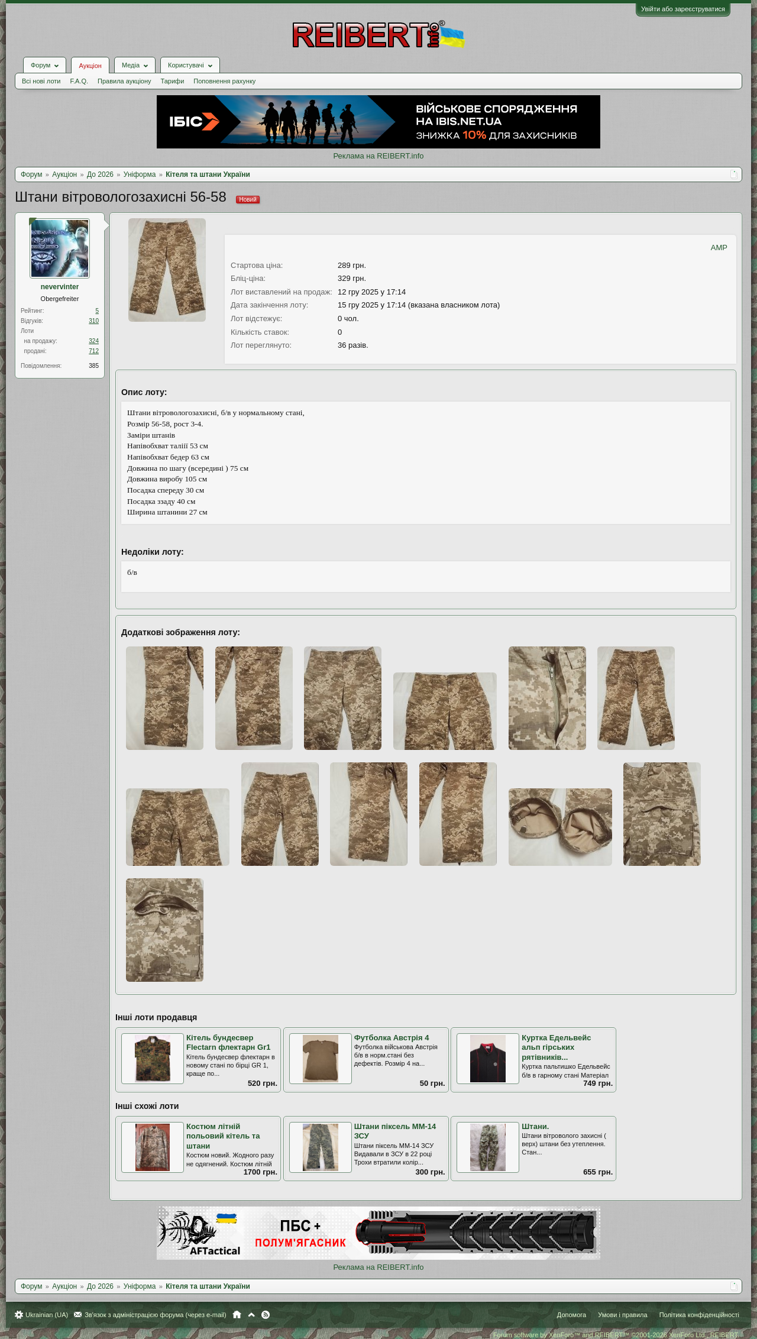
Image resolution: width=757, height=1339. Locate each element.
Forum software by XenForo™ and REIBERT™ (616, 1334)
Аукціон (90, 65)
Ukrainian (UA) (46, 1314)
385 (94, 366)
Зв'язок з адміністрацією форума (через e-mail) (156, 1314)
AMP (719, 247)
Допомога (571, 1314)
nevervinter (60, 287)
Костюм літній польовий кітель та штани (223, 1136)
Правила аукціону (124, 81)
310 (94, 321)
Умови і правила (622, 1314)
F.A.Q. (79, 81)
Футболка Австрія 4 (391, 1037)
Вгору (251, 1315)
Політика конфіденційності (699, 1314)
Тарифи (173, 81)
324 (94, 341)
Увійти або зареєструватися (683, 8)
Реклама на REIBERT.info (378, 155)
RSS (265, 1315)
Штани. (535, 1126)
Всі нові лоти (41, 81)
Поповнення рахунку (224, 81)
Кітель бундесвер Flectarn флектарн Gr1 (228, 1042)
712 (94, 351)
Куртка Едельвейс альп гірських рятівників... (556, 1047)
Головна (236, 1315)
